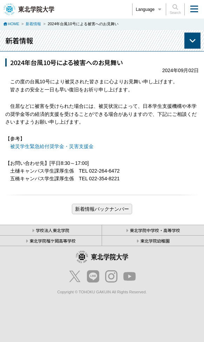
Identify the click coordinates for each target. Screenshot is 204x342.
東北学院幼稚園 (155, 241)
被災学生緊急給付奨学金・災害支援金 (52, 146)
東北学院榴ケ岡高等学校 (52, 241)
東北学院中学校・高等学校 (155, 230)
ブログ (102, 209)
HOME (13, 24)
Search (175, 9)
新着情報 (33, 24)
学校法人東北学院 (52, 230)
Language (149, 9)
